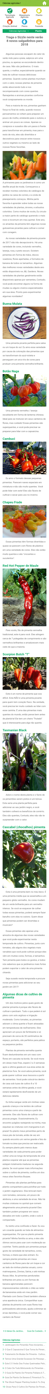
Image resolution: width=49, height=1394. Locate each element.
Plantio (38, 31)
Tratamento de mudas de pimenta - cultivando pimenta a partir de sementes (25, 1354)
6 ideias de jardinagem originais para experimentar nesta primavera (15, 1331)
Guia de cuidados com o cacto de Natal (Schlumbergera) (35, 1331)
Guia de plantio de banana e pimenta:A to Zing (25, 1377)
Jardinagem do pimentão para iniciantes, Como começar (25, 1345)
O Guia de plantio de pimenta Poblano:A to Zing (25, 1373)
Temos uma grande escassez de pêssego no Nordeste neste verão (25, 1359)
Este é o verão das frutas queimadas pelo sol (25, 1364)
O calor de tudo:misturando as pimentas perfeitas (25, 1368)
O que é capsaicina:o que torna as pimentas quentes (25, 1350)
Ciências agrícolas (17, 31)
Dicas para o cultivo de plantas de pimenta (26, 1387)
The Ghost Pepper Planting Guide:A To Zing (25, 1382)
